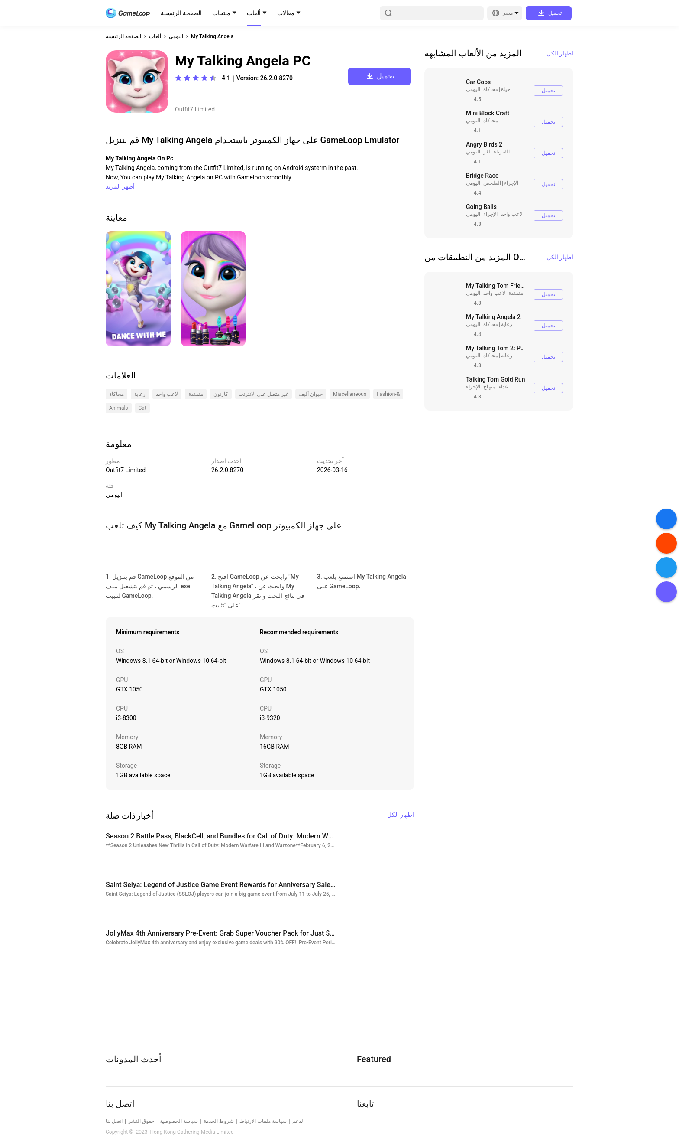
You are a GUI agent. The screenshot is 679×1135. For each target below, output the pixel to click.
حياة (505, 89)
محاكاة (490, 89)
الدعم (298, 1121)
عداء (503, 387)
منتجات (221, 13)
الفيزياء (502, 152)
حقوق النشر (141, 1121)
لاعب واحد (512, 214)
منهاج (489, 387)
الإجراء (511, 183)
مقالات (285, 13)
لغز (487, 152)
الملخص (492, 183)
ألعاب (254, 13)
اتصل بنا (114, 1121)
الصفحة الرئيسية (181, 13)
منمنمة (515, 293)
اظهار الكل (559, 53)
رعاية (506, 324)
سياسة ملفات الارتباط (263, 1121)
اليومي (176, 36)
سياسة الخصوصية (179, 1121)
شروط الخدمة (219, 1121)
